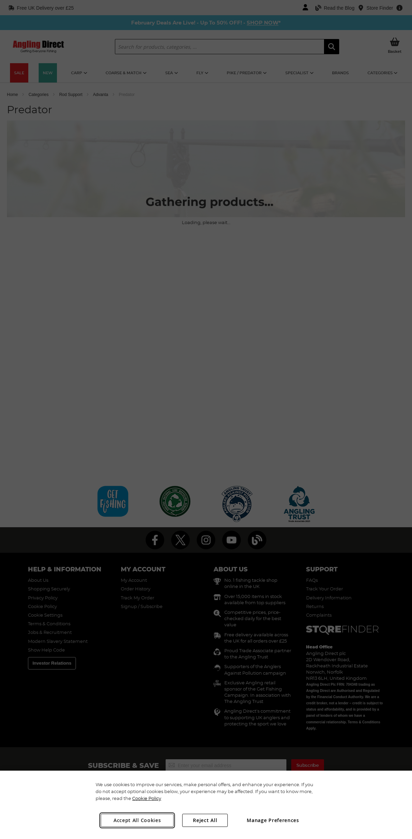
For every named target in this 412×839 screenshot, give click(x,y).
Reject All (205, 820)
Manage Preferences (273, 820)
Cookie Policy (146, 798)
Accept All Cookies (137, 820)
